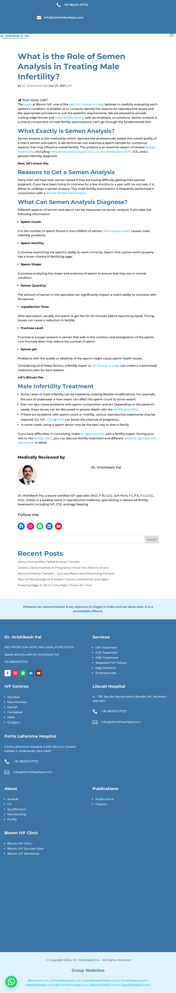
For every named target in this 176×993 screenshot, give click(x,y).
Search (151, 539)
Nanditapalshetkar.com (101, 980)
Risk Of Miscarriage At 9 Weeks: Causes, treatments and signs (63, 579)
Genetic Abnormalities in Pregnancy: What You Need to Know (63, 567)
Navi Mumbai (17, 702)
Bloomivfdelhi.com (105, 985)
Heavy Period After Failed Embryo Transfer (49, 562)
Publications (104, 799)
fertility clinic (43, 438)
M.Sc (21, 500)
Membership (16, 814)
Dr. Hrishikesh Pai (34, 85)
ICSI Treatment (106, 652)
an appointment (92, 434)
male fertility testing (69, 117)
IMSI (61, 419)
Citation (101, 804)
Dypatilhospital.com (136, 985)
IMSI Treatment (106, 657)
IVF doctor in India (105, 365)
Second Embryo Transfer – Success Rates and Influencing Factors (66, 573)
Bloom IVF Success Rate (25, 848)
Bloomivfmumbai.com (72, 985)
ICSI (49, 419)
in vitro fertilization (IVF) (113, 152)
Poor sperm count (116, 231)
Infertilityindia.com (39, 985)
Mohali (12, 707)
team (28, 104)
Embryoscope (105, 673)
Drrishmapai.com (134, 980)
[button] (11, 982)
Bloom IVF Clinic (19, 843)
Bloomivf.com (38, 980)
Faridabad (14, 712)
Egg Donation (105, 668)
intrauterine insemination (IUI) (72, 152)
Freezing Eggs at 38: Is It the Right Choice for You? (55, 585)
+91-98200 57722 (76, 5)
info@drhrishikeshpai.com (64, 17)
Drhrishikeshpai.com (66, 980)
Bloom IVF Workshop (23, 853)
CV (9, 804)
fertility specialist (125, 409)
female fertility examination (66, 193)
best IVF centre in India (86, 104)
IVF (69, 85)
